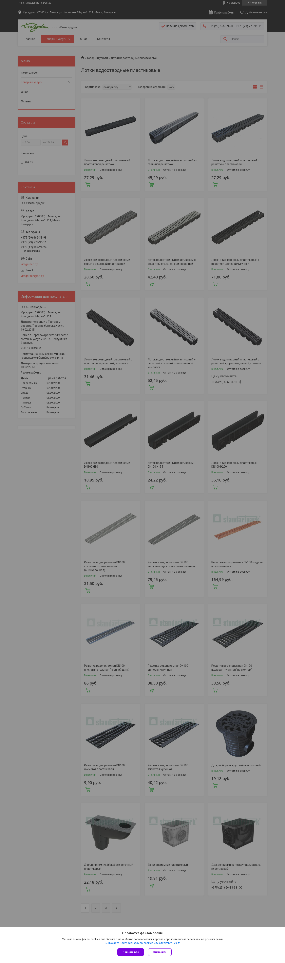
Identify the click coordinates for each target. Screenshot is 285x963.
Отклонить (159, 951)
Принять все (131, 951)
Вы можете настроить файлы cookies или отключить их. (141, 943)
